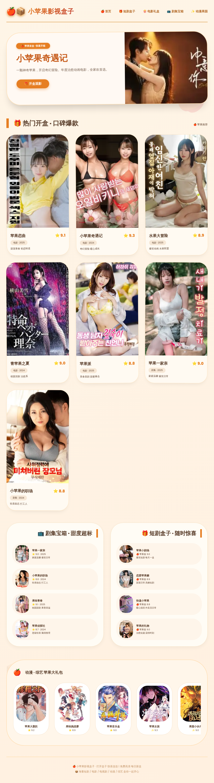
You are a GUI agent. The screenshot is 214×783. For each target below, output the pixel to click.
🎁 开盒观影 (33, 84)
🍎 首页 (106, 11)
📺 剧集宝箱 (175, 11)
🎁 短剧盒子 (127, 11)
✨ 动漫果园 (199, 11)
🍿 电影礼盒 (151, 11)
